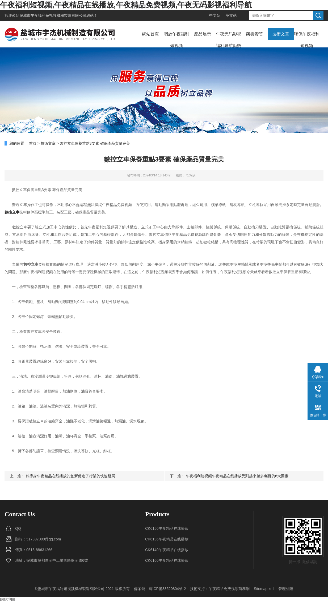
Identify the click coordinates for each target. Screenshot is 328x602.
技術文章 (280, 34)
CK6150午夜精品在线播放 (166, 528)
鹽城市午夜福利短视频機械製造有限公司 (52, 15)
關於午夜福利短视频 (176, 40)
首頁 (32, 143)
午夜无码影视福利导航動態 (228, 40)
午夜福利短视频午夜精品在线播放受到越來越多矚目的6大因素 (237, 476)
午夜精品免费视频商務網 (229, 589)
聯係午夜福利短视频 (306, 40)
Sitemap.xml (264, 589)
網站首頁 (150, 34)
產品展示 (202, 34)
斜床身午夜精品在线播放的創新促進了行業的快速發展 (70, 476)
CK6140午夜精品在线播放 (166, 550)
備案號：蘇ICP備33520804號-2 (160, 589)
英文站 (231, 15)
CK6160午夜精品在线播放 (166, 560)
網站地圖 (7, 599)
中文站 (214, 15)
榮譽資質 (254, 34)
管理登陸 (285, 589)
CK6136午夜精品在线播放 (166, 539)
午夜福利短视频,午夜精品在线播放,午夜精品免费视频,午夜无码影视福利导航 (126, 5)
